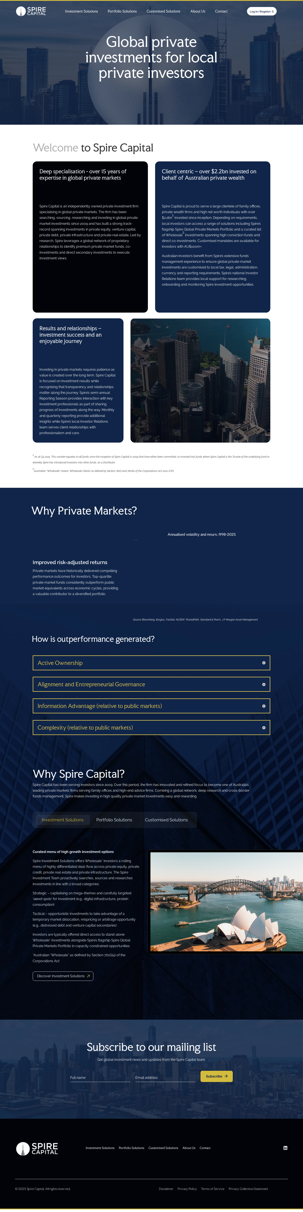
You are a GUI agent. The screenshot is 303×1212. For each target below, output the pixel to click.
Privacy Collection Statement (248, 1189)
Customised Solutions (163, 11)
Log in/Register (260, 11)
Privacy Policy (187, 1189)
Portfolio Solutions (122, 11)
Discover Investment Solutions (61, 976)
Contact (221, 11)
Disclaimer (166, 1189)
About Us (197, 11)
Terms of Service (212, 1189)
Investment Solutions (81, 11)
